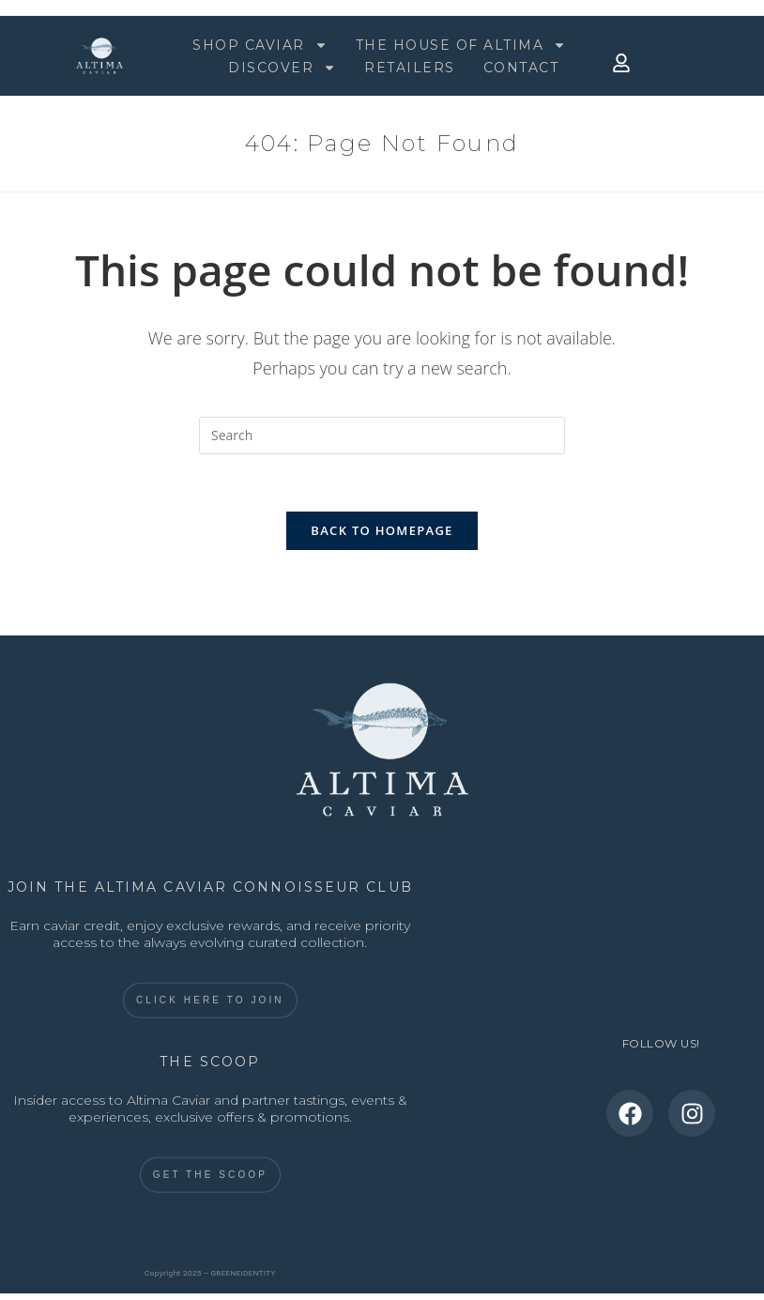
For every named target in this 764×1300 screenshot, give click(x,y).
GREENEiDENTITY (243, 1273)
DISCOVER (282, 67)
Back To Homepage (381, 530)
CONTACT (521, 67)
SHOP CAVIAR (260, 45)
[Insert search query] (382, 435)
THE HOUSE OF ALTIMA (461, 45)
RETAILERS (409, 67)
